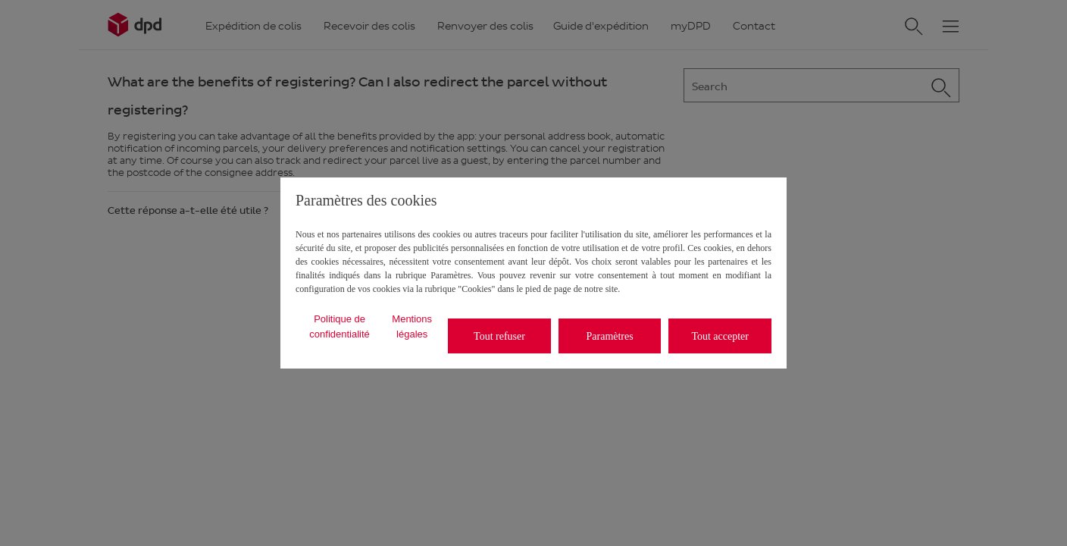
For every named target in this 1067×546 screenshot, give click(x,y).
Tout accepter (720, 336)
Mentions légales (412, 326)
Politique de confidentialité (339, 326)
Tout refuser (499, 336)
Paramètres (610, 336)
